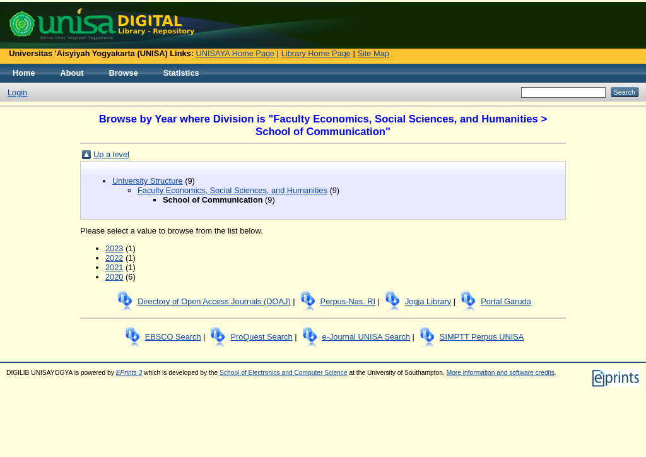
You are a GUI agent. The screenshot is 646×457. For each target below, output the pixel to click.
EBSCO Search (173, 336)
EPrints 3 (129, 372)
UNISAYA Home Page (235, 53)
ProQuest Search (261, 336)
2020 (114, 277)
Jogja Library (428, 301)
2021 (114, 267)
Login (17, 92)
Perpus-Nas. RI (347, 301)
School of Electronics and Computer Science (284, 372)
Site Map (373, 53)
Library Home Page (316, 53)
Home (24, 73)
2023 (114, 248)
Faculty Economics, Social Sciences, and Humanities (232, 190)
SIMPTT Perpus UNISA (482, 336)
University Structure (147, 181)
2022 (114, 258)
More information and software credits (501, 372)
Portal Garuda (506, 301)
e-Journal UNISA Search (366, 336)
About (72, 73)
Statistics (181, 73)
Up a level (111, 154)
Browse (123, 73)
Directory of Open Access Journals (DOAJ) (214, 301)
